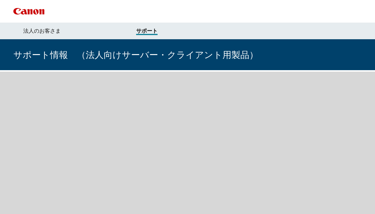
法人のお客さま (42, 31)
